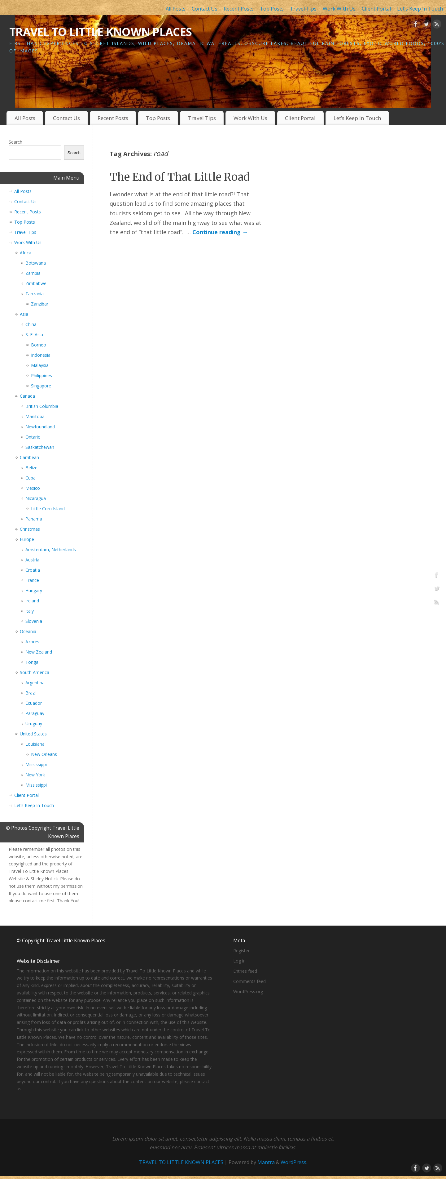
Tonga (31, 662)
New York (35, 775)
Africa (25, 253)
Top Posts (272, 8)
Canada (27, 396)
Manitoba (35, 416)
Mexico (32, 488)
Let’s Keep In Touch (420, 8)
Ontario (33, 437)
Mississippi (36, 764)
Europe (27, 539)
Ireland (32, 601)
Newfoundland (40, 427)
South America (34, 672)
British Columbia (41, 406)
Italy (29, 611)
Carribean (29, 457)
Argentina (35, 683)
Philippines (41, 375)
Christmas (30, 529)
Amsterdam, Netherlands (50, 549)
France (32, 580)
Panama (33, 519)
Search (15, 142)
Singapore (41, 386)
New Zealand (38, 652)
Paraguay (34, 713)
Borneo (38, 345)
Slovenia (33, 621)
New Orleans (44, 754)
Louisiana (35, 744)
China (31, 324)
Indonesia (40, 355)
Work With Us (339, 8)
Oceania (28, 631)
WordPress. (294, 1162)
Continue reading (220, 232)
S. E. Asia (34, 334)
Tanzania (34, 294)
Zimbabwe (35, 283)
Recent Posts (239, 8)
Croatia (32, 570)
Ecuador (33, 703)
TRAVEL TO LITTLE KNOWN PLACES (100, 31)
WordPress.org (248, 991)
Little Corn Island (48, 508)
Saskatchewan (39, 447)
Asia (24, 314)
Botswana (35, 263)
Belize (31, 468)
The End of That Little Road (180, 177)
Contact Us (204, 8)
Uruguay (33, 723)
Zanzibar (39, 304)
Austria (32, 560)
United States (33, 734)
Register (241, 950)
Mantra (266, 1162)
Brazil (31, 693)
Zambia (33, 273)
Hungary (33, 590)
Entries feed (245, 971)
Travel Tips (303, 8)
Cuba (30, 478)
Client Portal (376, 8)
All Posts (176, 8)
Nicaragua (35, 498)
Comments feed (249, 981)
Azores (32, 642)
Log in (239, 961)
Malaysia (40, 365)
